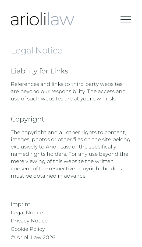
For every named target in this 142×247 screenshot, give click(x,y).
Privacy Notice (29, 220)
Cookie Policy (28, 229)
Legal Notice (27, 212)
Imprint (20, 204)
